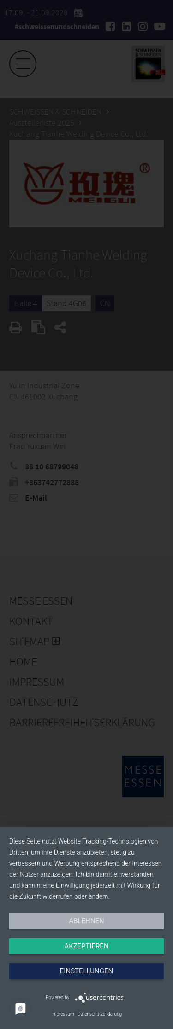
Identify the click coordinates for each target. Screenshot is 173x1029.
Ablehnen (86, 921)
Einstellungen (86, 971)
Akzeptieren (86, 946)
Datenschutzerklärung (100, 1014)
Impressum (62, 1014)
